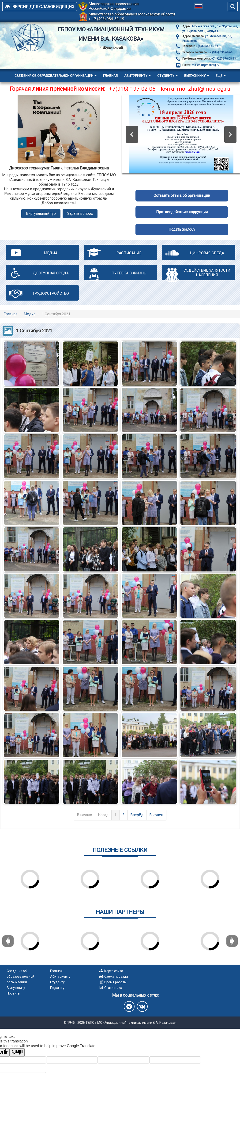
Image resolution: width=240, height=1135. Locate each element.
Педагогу (57, 988)
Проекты (13, 993)
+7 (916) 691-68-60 (219, 52)
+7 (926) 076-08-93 (223, 58)
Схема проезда (116, 976)
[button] (132, 134)
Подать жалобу (182, 229)
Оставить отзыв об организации (182, 195)
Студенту (165, 76)
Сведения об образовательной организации (54, 76)
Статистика (113, 988)
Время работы (115, 982)
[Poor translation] (17, 1052)
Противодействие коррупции (182, 212)
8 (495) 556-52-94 (206, 46)
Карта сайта (113, 971)
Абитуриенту (135, 76)
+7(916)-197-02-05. (133, 89)
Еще (219, 76)
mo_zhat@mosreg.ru (205, 65)
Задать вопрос (80, 213)
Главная (110, 76)
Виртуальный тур (41, 213)
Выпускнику (195, 76)
